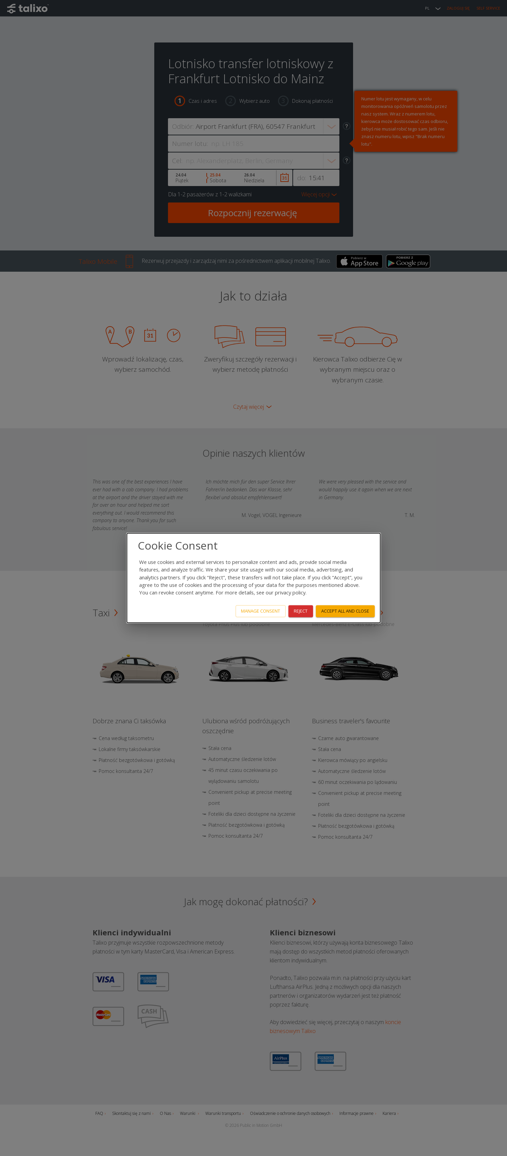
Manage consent (260, 611)
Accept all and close (345, 611)
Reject (300, 611)
